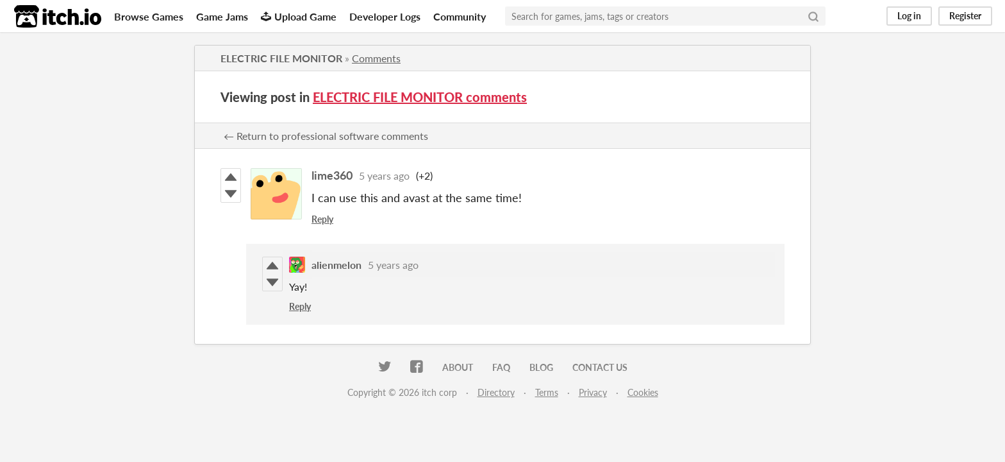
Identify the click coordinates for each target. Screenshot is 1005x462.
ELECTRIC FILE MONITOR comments (420, 97)
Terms (546, 392)
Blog (541, 367)
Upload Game (298, 16)
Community (459, 16)
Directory (496, 392)
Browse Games (148, 16)
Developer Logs (384, 16)
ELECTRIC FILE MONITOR (281, 58)
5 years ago (384, 175)
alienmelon (336, 265)
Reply (322, 219)
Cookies (642, 392)
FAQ (501, 367)
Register (965, 15)
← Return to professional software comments (326, 136)
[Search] (813, 16)
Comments (376, 58)
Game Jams (222, 16)
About (457, 367)
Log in (909, 15)
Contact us (599, 367)
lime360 (332, 175)
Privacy (593, 392)
